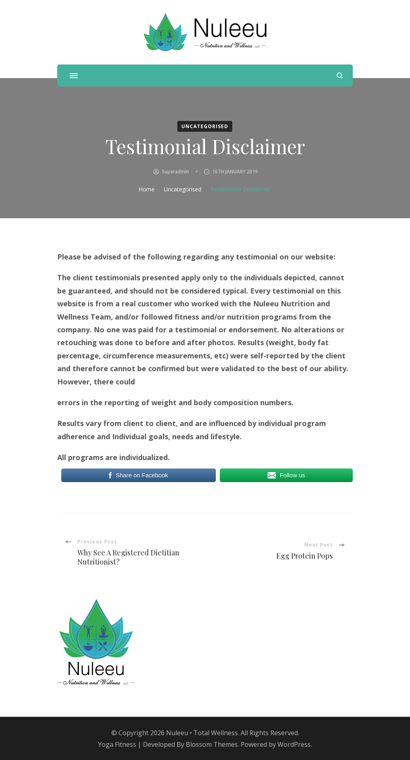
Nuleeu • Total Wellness (202, 732)
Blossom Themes (212, 744)
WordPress (294, 744)
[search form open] (340, 75)
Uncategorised (204, 126)
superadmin (175, 171)
